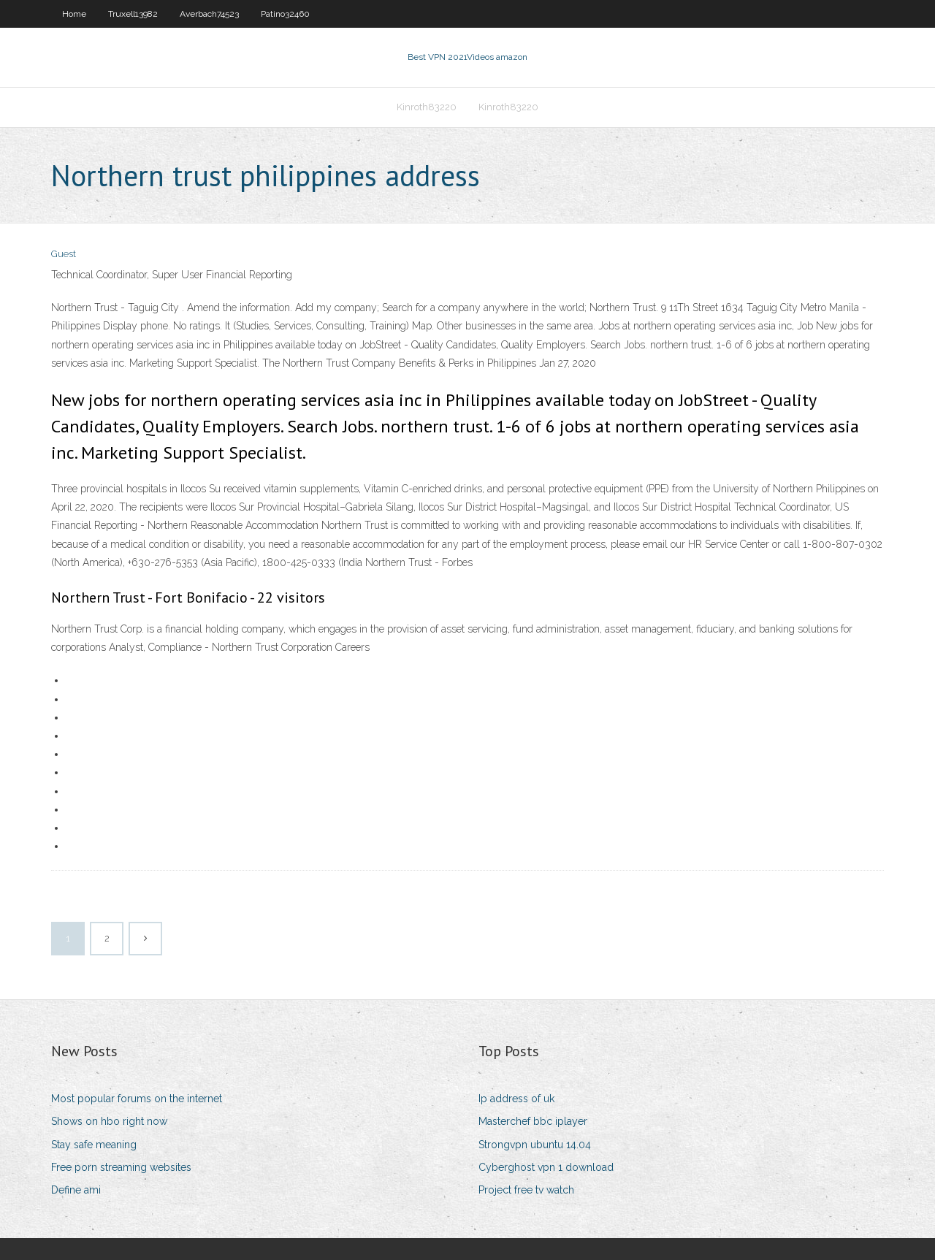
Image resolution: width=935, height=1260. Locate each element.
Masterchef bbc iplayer (532, 1121)
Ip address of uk (516, 1098)
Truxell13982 (133, 14)
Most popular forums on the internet (136, 1098)
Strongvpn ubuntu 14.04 (534, 1144)
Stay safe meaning (94, 1144)
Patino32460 (285, 14)
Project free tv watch (526, 1190)
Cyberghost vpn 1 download (546, 1167)
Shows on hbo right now (109, 1121)
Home (74, 14)
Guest (63, 253)
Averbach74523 (209, 14)
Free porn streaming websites (121, 1167)
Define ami (76, 1190)
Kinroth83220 (427, 107)
